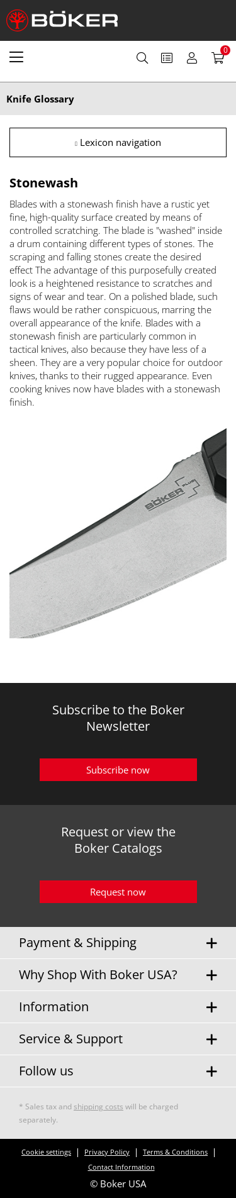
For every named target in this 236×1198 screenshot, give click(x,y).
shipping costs (98, 1106)
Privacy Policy (107, 1151)
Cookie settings (46, 1151)
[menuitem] (16, 56)
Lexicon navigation (118, 142)
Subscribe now (118, 769)
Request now (118, 891)
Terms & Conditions (175, 1151)
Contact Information (121, 1167)
